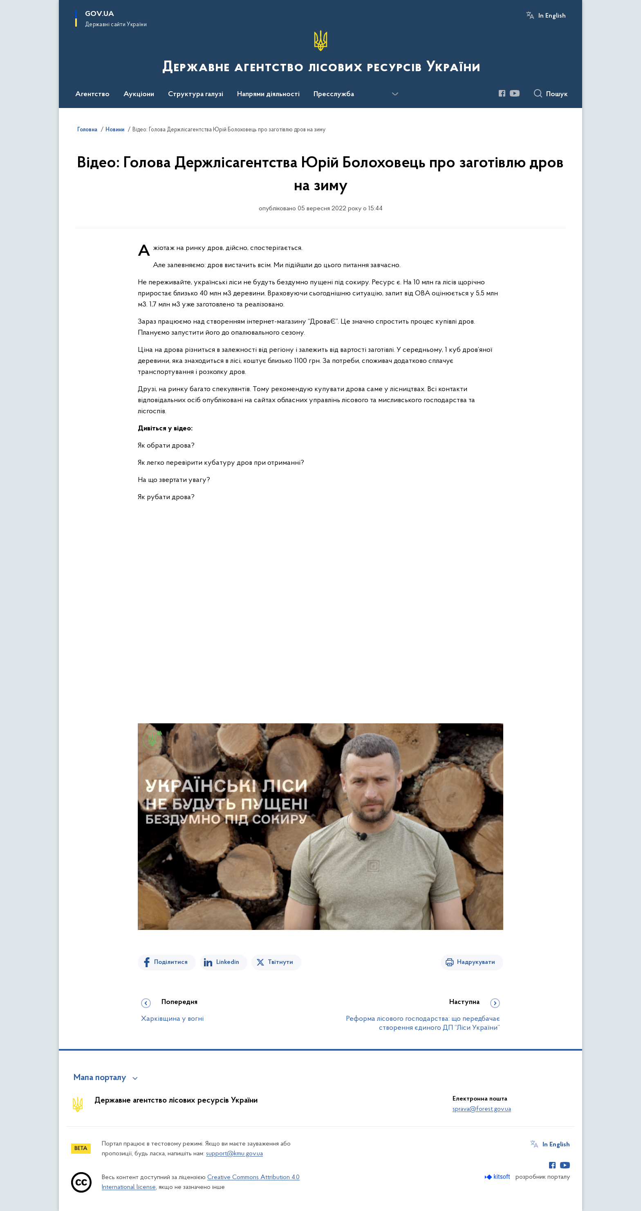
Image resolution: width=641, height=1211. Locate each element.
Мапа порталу (100, 1078)
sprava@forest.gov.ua (482, 1109)
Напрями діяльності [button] (268, 94)
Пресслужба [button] (334, 94)
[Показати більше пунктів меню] (395, 94)
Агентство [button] (92, 94)
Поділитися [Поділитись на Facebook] (171, 962)
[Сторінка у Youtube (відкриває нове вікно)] (515, 93)
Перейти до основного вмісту (5, 5)
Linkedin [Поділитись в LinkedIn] (227, 962)
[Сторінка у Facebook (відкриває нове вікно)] (502, 93)
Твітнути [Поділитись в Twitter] (280, 962)
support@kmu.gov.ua (234, 1153)
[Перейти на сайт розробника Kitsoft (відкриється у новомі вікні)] (498, 1177)
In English (552, 16)
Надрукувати (476, 962)
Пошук (557, 94)
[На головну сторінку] (320, 53)
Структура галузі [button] (195, 94)
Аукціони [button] (138, 94)
